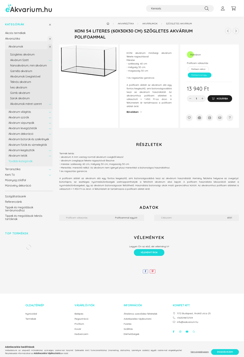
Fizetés (127, 324)
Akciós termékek (15, 33)
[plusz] (202, 98)
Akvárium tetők (17, 155)
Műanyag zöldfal (15, 180)
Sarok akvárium (20, 98)
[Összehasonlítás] (199, 117)
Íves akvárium (18, 87)
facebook (173, 331)
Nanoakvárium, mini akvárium (28, 65)
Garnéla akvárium (21, 71)
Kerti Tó (10, 174)
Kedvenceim (81, 334)
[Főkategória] (108, 23)
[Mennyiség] (196, 98)
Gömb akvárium (20, 93)
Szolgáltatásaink (15, 196)
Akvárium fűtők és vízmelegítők (27, 144)
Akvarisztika (12, 38)
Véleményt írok (149, 252)
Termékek (30, 318)
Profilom (79, 324)
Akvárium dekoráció (20, 133)
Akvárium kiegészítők (21, 150)
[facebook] (145, 271)
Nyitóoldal (31, 313)
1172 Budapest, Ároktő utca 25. (194, 313)
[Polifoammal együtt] (199, 75)
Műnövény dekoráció (18, 185)
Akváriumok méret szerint (26, 104)
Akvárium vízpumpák (21, 122)
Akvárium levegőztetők (22, 128)
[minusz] (190, 98)
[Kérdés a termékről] (230, 117)
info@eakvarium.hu (187, 322)
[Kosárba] (220, 98)
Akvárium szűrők (18, 117)
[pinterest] (152, 271)
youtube (187, 331)
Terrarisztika (12, 169)
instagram (180, 331)
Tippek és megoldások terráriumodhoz (19, 209)
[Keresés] (180, 8)
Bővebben (133, 111)
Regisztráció (81, 318)
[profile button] (222, 8)
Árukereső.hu (121, 353)
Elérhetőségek (131, 334)
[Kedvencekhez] (189, 117)
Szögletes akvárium (22, 54)
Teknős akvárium (20, 82)
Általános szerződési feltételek (140, 313)
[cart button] (233, 8)
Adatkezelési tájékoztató (137, 318)
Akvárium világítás (19, 111)
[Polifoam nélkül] (198, 69)
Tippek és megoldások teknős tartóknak (23, 217)
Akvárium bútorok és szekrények (28, 139)
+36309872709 (185, 317)
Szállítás (128, 329)
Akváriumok (15, 46)
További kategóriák (20, 161)
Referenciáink (13, 201)
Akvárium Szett (19, 60)
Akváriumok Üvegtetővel (25, 76)
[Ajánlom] (219, 117)
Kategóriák (14, 24)
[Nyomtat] (209, 117)
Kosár (78, 329)
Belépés (79, 313)
